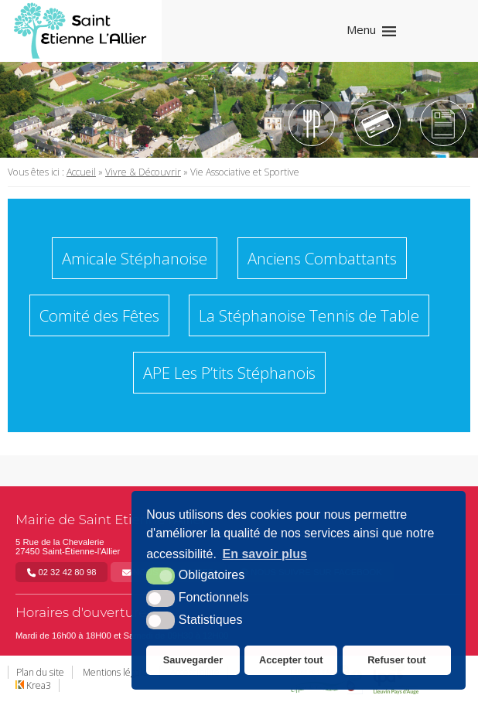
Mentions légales (117, 672)
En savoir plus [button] (265, 554)
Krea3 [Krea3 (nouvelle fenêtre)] (33, 685)
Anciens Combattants (322, 258)
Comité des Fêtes (99, 315)
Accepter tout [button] (291, 660)
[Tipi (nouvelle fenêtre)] (377, 123)
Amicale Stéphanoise (134, 258)
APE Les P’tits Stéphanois (229, 372)
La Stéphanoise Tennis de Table (309, 315)
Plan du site (40, 672)
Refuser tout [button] (396, 660)
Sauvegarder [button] (193, 660)
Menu (361, 29)
